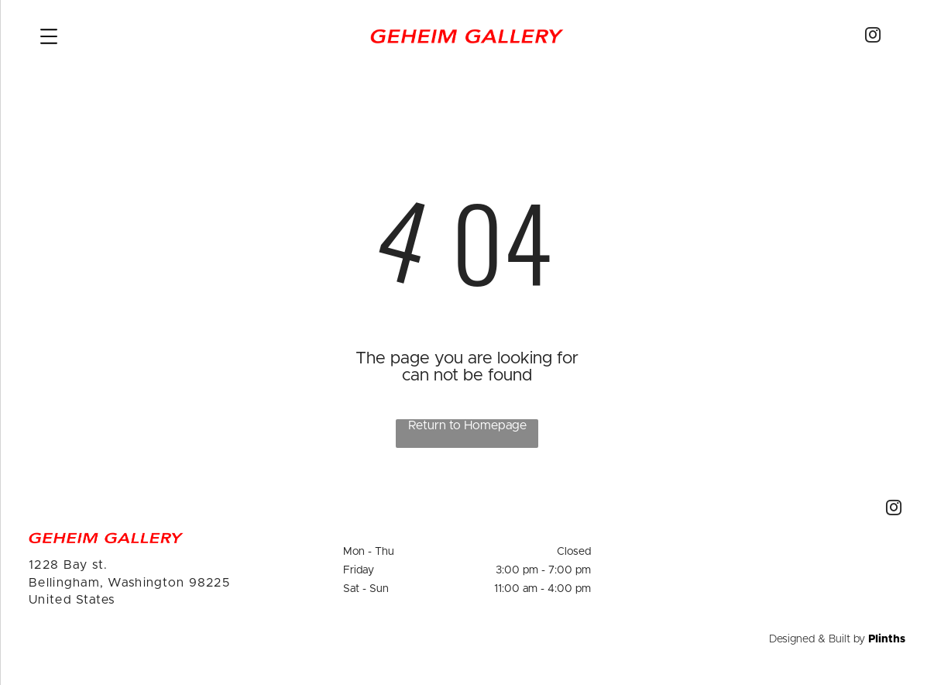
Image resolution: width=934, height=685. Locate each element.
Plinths (886, 639)
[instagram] (872, 36)
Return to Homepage (467, 425)
